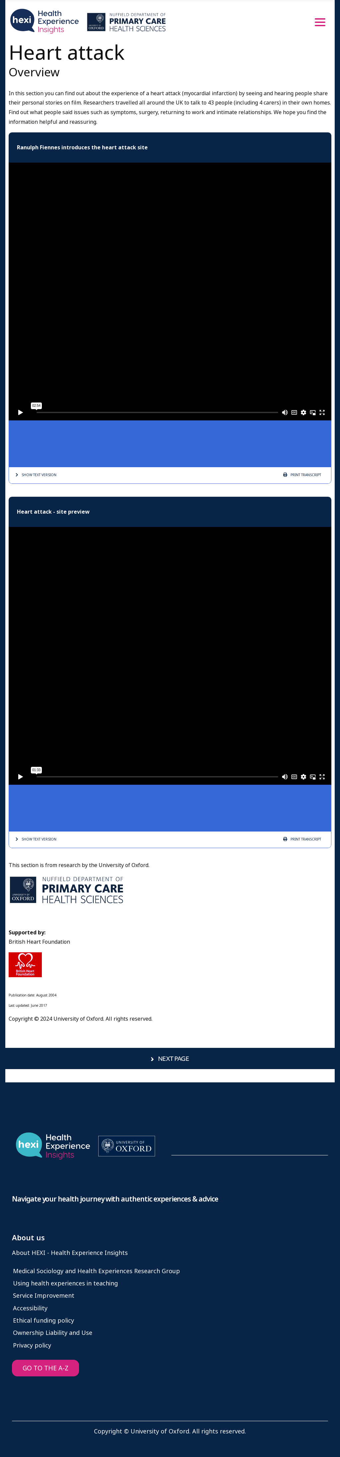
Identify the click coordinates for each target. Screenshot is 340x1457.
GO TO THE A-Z (45, 1368)
